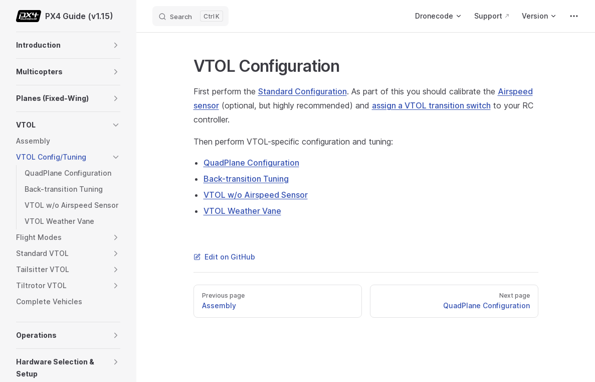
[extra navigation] (574, 16)
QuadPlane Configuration (251, 163)
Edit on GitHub (224, 256)
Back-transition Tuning (246, 179)
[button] (116, 45)
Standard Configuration (302, 91)
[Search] (190, 16)
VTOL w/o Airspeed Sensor (256, 195)
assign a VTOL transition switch (431, 105)
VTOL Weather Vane (242, 211)
